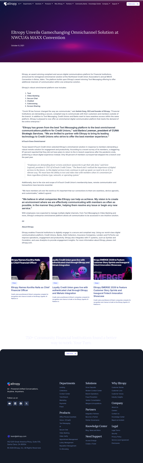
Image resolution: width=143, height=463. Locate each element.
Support (115, 4)
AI (19, 4)
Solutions (39, 4)
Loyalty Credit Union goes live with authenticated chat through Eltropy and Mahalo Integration (70, 290)
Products (49, 4)
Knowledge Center (95, 4)
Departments (28, 4)
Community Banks (81, 4)
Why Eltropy (59, 4)
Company (106, 4)
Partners (69, 4)
